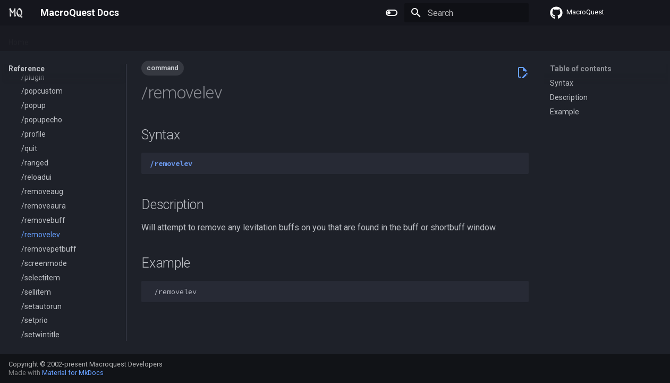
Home (19, 39)
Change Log (210, 39)
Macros (91, 39)
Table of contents (581, 68)
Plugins (53, 39)
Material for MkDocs (73, 373)
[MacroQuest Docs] (16, 12)
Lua (122, 39)
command (163, 68)
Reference (159, 39)
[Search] (466, 12)
